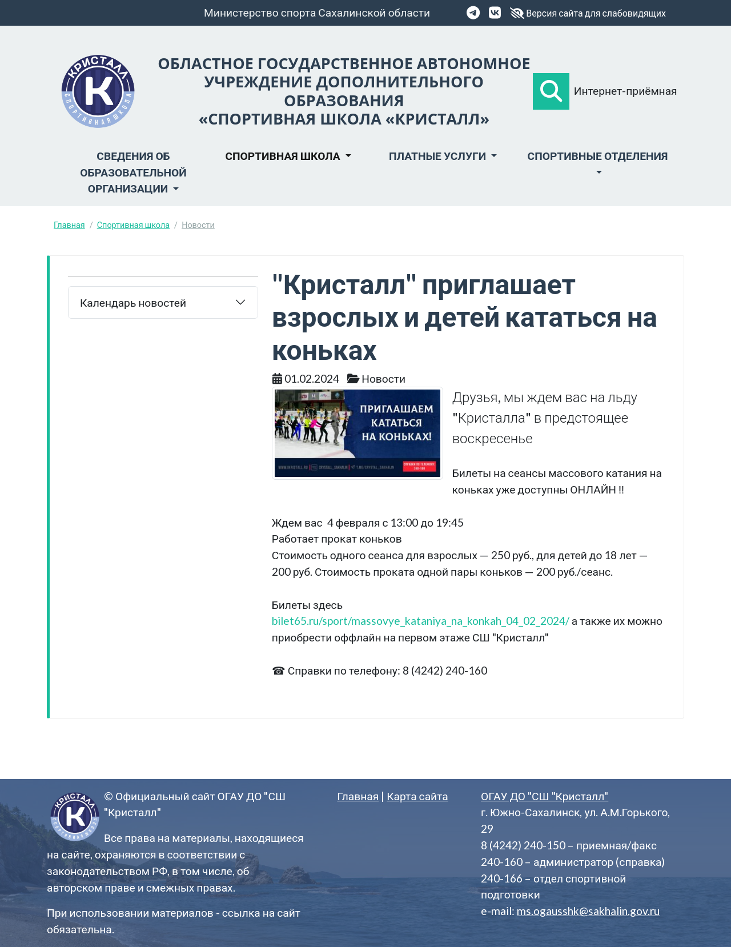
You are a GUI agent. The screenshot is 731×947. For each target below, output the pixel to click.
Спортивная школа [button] (283, 155)
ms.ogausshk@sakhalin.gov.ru (588, 910)
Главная (69, 225)
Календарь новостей (133, 302)
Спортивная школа (133, 225)
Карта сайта (417, 795)
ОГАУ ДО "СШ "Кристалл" (544, 795)
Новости (198, 225)
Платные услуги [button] (438, 155)
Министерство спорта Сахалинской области (317, 12)
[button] (551, 91)
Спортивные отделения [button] (598, 155)
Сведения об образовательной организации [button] (133, 172)
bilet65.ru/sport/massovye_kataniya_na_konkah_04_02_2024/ (420, 620)
